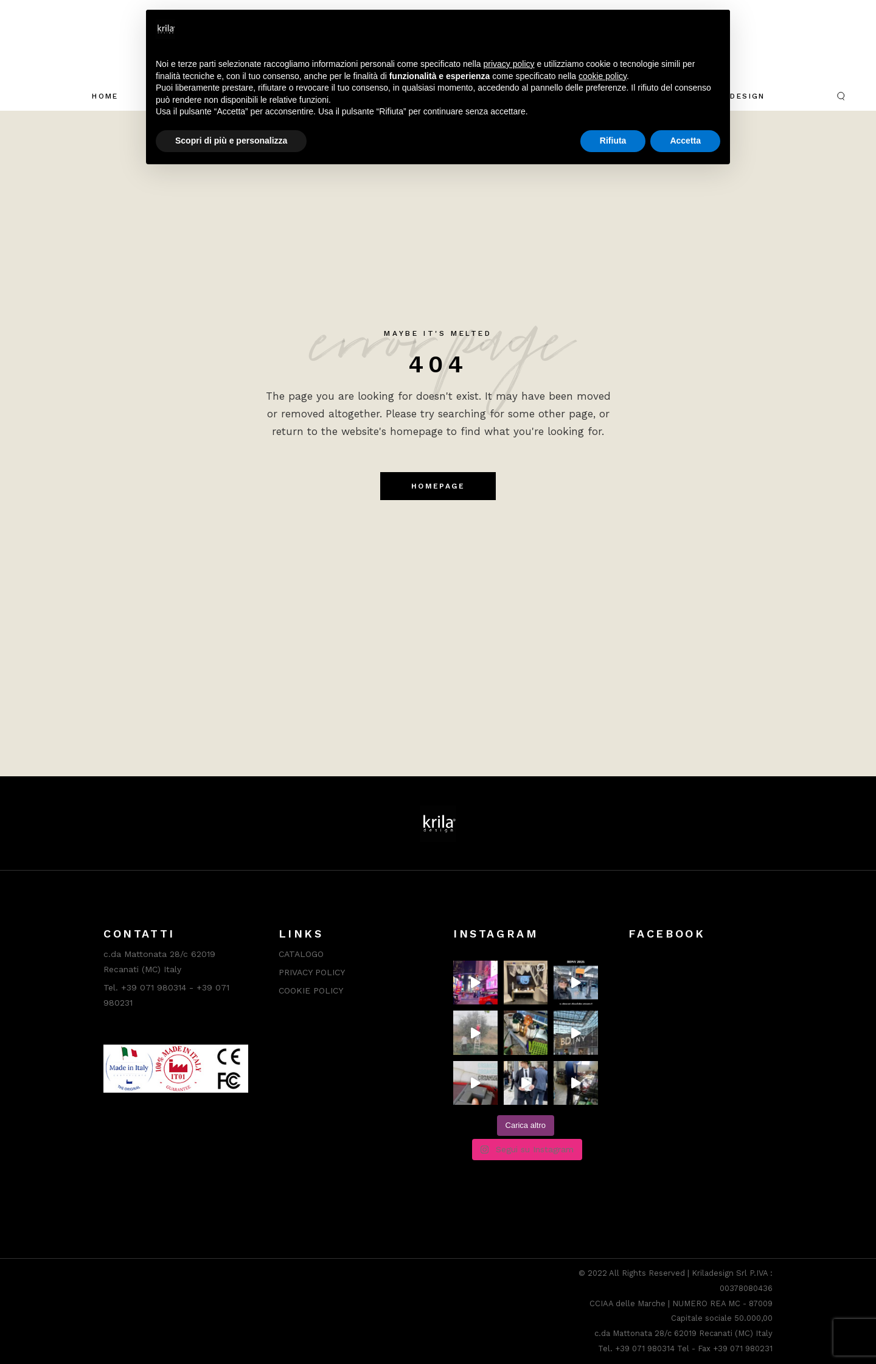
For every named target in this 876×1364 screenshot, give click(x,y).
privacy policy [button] (509, 64)
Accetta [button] (685, 140)
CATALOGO (301, 954)
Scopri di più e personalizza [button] (231, 140)
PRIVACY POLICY (312, 972)
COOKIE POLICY (311, 990)
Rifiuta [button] (613, 140)
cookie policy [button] (603, 76)
